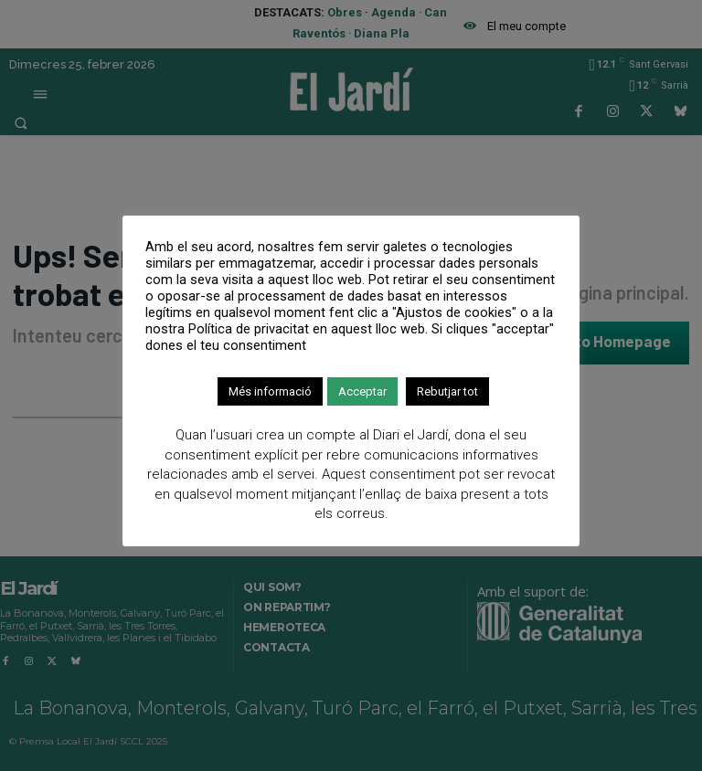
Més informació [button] (270, 391)
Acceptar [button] (362, 391)
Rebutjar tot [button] (447, 391)
